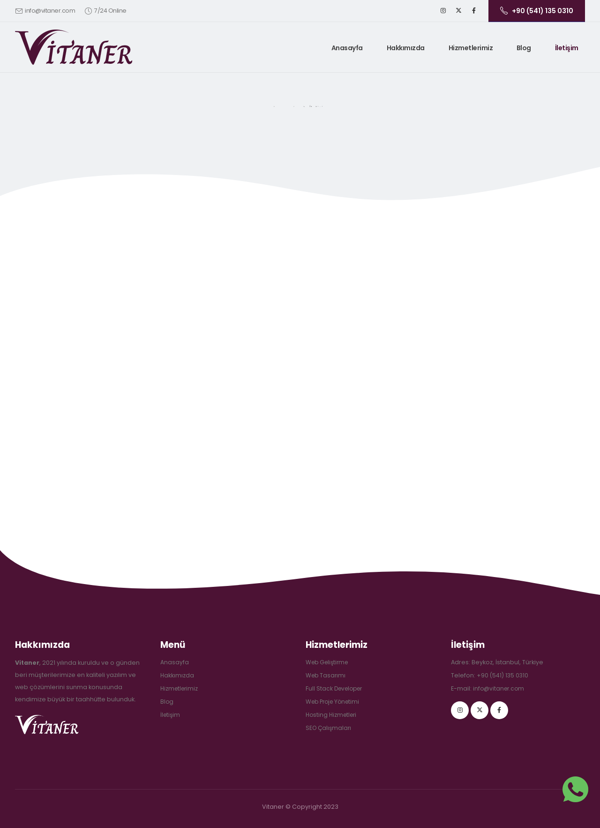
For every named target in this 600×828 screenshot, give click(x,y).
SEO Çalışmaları (329, 728)
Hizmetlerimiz (471, 48)
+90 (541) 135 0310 (503, 675)
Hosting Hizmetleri (333, 715)
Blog (524, 48)
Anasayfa (347, 48)
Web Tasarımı (326, 675)
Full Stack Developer (336, 688)
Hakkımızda (406, 48)
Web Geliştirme (329, 662)
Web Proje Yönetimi (335, 702)
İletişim (566, 48)
